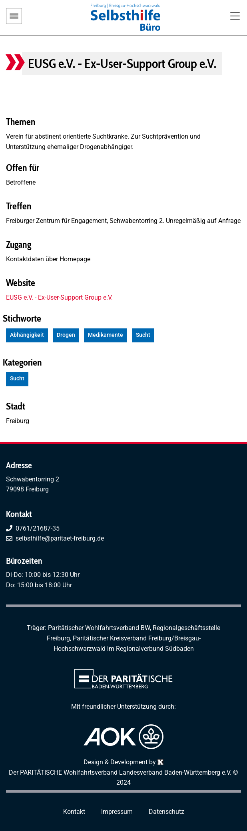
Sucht (143, 335)
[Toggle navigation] (235, 17)
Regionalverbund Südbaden (155, 648)
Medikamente (105, 335)
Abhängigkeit (27, 335)
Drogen (66, 335)
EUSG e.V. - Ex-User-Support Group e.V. (59, 297)
